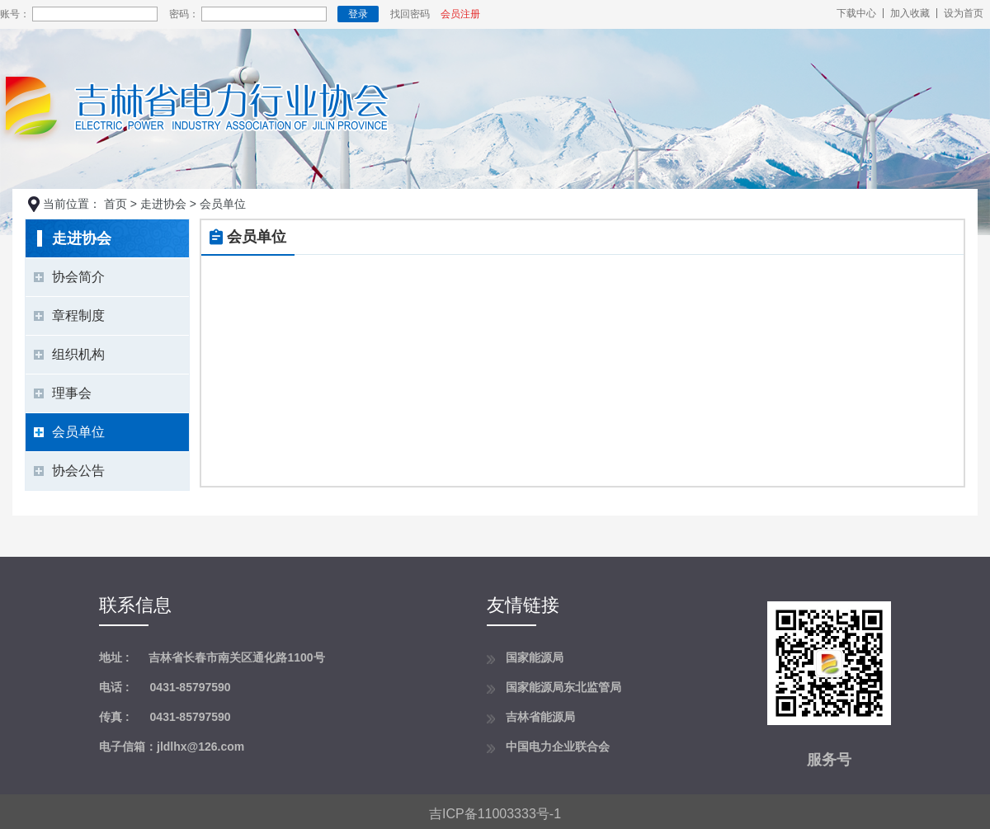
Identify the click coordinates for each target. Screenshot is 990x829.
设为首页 (963, 13)
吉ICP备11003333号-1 (495, 814)
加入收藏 (910, 13)
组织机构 (78, 354)
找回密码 (410, 14)
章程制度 (78, 316)
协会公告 (78, 471)
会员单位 (78, 432)
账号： (15, 14)
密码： (184, 14)
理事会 (72, 393)
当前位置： (72, 203)
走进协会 (163, 203)
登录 (358, 14)
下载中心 (856, 13)
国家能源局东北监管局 (563, 687)
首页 (115, 203)
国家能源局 (534, 657)
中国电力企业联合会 (558, 746)
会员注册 (460, 14)
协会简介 (78, 277)
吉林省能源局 (540, 716)
